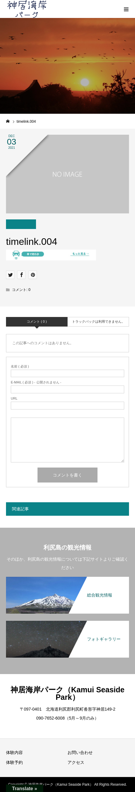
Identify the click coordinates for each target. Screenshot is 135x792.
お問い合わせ (80, 752)
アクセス (76, 762)
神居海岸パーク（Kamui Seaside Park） (67, 693)
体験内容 (14, 752)
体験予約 (14, 762)
